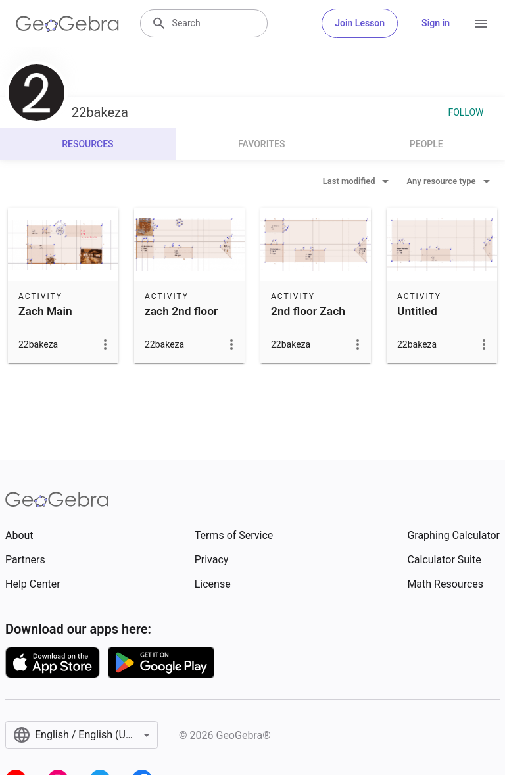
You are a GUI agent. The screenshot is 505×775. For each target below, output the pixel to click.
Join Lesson (360, 23)
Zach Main (45, 310)
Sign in (435, 23)
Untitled (417, 310)
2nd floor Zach (308, 310)
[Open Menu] (481, 24)
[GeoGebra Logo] (67, 24)
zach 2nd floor (181, 310)
